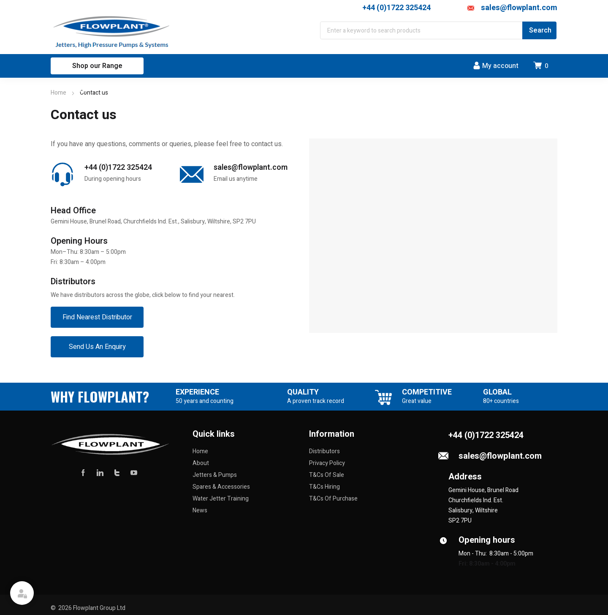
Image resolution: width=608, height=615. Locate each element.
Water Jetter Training (221, 498)
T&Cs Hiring (324, 486)
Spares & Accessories (221, 486)
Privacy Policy (327, 463)
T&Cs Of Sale (326, 475)
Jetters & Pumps (215, 475)
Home (58, 92)
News (200, 510)
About (201, 463)
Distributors (324, 451)
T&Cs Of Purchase (333, 498)
